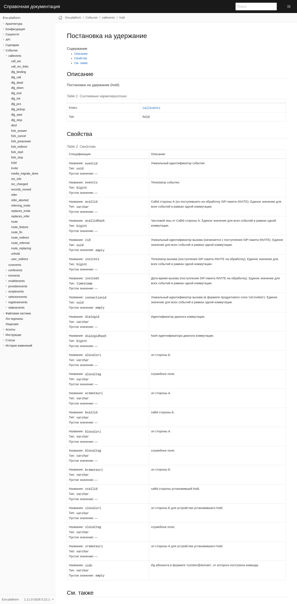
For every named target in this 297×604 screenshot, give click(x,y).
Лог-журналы (14, 318)
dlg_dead (17, 82)
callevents (14, 55)
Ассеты (10, 329)
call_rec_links (19, 66)
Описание (80, 53)
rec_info (16, 179)
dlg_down (17, 87)
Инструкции (13, 334)
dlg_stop (16, 120)
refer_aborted (19, 200)
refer (14, 194)
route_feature (19, 227)
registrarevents (18, 302)
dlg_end (16, 93)
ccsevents (14, 264)
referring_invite (20, 205)
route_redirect (20, 237)
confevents (15, 270)
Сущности (12, 34)
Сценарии (12, 45)
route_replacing (21, 248)
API (8, 39)
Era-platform (11, 17)
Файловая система (18, 313)
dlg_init (15, 98)
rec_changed (19, 184)
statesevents (16, 307)
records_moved (21, 189)
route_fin (16, 232)
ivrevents (14, 275)
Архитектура (14, 23)
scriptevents (16, 291)
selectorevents (17, 296)
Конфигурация (15, 29)
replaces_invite (20, 211)
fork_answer (19, 130)
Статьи (10, 340)
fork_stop (17, 157)
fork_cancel (18, 136)
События (12, 50)
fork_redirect (19, 146)
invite (14, 168)
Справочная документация (32, 6)
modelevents (16, 281)
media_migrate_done (24, 173)
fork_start (17, 152)
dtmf (14, 125)
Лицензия (12, 324)
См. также (81, 63)
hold (13, 162)
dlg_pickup (18, 109)
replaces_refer (20, 216)
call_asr (16, 61)
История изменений (19, 345)
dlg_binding (18, 72)
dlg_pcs (16, 104)
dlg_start (16, 114)
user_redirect (19, 259)
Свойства (80, 58)
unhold (15, 253)
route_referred (20, 243)
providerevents (17, 286)
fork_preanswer (21, 141)
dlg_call (16, 77)
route (14, 221)
